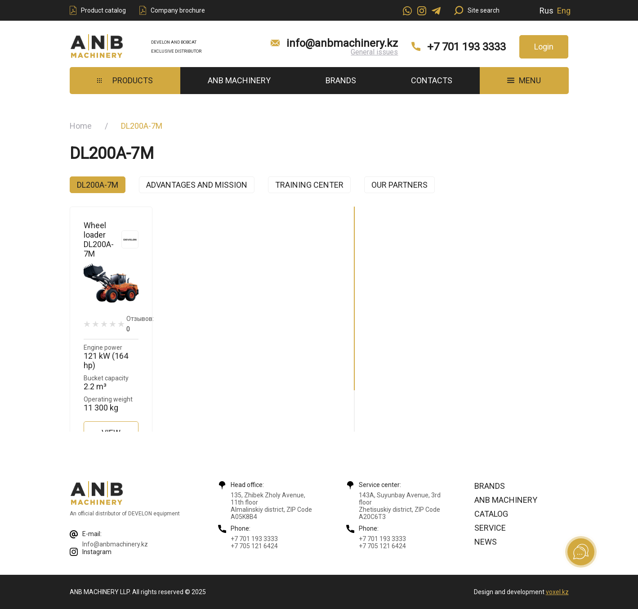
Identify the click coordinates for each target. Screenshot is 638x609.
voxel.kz (557, 591)
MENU (524, 80)
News (485, 541)
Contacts (431, 80)
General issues (374, 52)
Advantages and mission (196, 184)
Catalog (491, 514)
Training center (309, 184)
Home (81, 126)
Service (490, 527)
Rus (546, 10)
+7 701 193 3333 (466, 46)
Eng (564, 10)
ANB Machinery (239, 80)
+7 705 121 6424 (254, 546)
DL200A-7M (97, 184)
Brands (341, 80)
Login (543, 46)
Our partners (399, 184)
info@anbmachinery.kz (342, 43)
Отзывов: (140, 324)
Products (125, 80)
